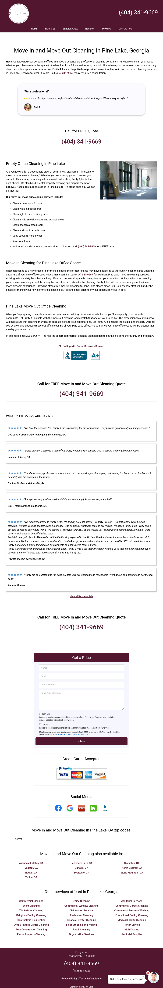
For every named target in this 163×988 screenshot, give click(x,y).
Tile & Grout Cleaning (31, 901)
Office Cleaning (81, 891)
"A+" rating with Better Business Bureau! (81, 336)
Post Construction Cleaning (31, 920)
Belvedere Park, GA (81, 853)
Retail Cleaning (81, 920)
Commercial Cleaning (31, 891)
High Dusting (131, 920)
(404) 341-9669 (138, 12)
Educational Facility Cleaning (131, 905)
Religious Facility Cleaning (31, 905)
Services (51, 29)
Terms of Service (105, 981)
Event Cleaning (31, 896)
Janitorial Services (131, 891)
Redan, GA (31, 863)
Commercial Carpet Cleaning (132, 896)
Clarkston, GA (132, 853)
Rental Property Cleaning (31, 924)
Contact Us (125, 28)
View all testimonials (81, 587)
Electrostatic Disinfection (31, 910)
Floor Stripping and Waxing (81, 915)
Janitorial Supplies (131, 924)
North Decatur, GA (132, 858)
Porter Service (132, 915)
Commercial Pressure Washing (131, 901)
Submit (81, 732)
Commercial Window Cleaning (81, 896)
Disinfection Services (82, 901)
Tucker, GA (31, 868)
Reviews (90, 28)
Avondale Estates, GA (31, 853)
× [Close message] (143, 976)
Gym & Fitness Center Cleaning (31, 915)
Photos (106, 28)
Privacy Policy (63, 725)
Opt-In (45, 715)
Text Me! (46, 704)
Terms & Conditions (80, 725)
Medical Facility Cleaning (132, 910)
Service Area (70, 28)
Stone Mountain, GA (131, 863)
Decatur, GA (31, 858)
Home (34, 28)
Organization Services (81, 924)
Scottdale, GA (81, 863)
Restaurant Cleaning (81, 905)
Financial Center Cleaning (81, 910)
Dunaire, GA (81, 858)
